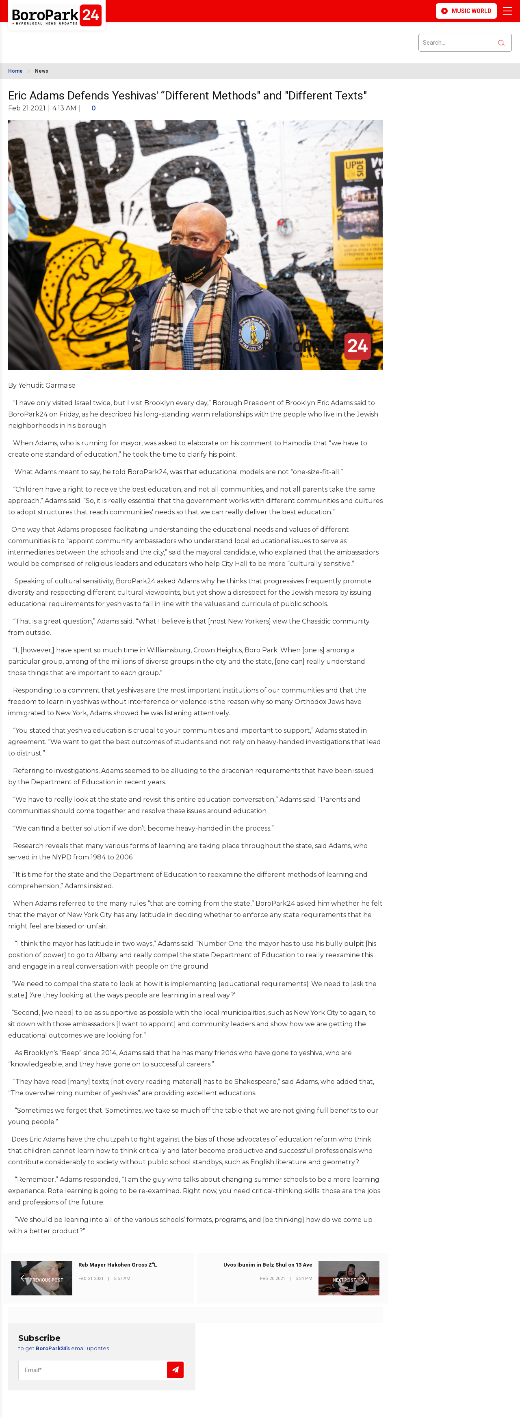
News (41, 71)
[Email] (101, 1370)
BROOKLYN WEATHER (80, 37)
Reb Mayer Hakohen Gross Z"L (117, 1265)
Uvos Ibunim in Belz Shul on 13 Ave (267, 1265)
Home (15, 71)
